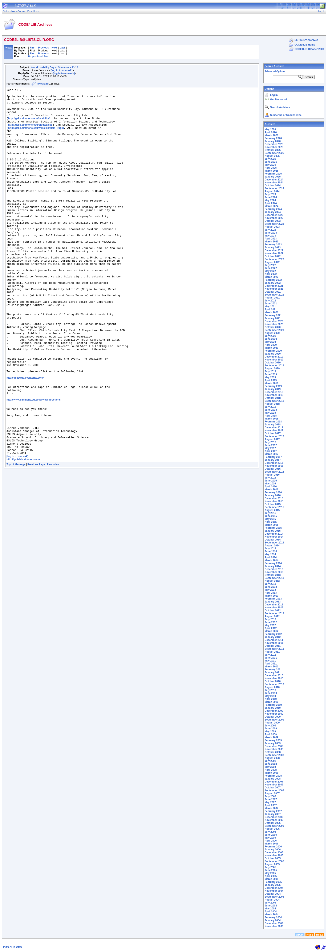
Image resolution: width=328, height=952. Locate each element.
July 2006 (270, 831)
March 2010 (271, 702)
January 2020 (273, 353)
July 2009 (270, 725)
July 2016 (270, 477)
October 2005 (273, 858)
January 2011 (273, 672)
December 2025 (274, 144)
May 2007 (270, 802)
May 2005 (270, 873)
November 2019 (274, 359)
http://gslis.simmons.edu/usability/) (29, 124)
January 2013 (273, 601)
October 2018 (273, 398)
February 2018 (273, 421)
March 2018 (271, 418)
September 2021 (274, 294)
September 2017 (274, 436)
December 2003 (274, 923)
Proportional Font (38, 56)
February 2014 (273, 563)
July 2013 (270, 583)
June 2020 (271, 339)
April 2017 (271, 451)
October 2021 (273, 291)
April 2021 (271, 309)
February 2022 (273, 279)
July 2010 (270, 690)
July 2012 (270, 619)
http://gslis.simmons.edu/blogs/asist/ (30, 132)
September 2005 (274, 861)
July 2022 (270, 265)
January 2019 (273, 389)
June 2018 (271, 409)
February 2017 (273, 457)
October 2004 (273, 893)
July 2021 (270, 300)
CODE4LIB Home (305, 44)
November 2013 (274, 572)
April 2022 (271, 274)
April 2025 (271, 167)
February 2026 (273, 138)
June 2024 (271, 197)
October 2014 (273, 539)
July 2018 (270, 406)
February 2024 (273, 209)
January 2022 (273, 282)
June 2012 (271, 622)
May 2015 (270, 519)
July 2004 (270, 902)
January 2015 (273, 530)
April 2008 (271, 769)
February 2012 (273, 634)
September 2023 (274, 223)
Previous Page (36, 536)
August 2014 (272, 545)
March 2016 (271, 489)
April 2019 (271, 380)
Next (54, 47)
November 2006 (274, 820)
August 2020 (272, 333)
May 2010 (270, 696)
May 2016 (270, 483)
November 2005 (274, 855)
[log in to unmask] (61, 70)
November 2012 (274, 607)
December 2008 (274, 746)
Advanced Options (275, 71)
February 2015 (273, 527)
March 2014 (271, 560)
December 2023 (274, 215)
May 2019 (270, 377)
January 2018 (273, 424)
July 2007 (270, 796)
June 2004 (271, 905)
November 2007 (274, 784)
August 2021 (272, 297)
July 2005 (270, 867)
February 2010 (273, 704)
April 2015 (271, 521)
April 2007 (271, 805)
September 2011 (274, 648)
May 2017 (270, 448)
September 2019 (274, 365)
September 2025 (274, 153)
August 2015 (272, 510)
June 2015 (271, 516)
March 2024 (271, 206)
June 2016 (271, 480)
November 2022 (274, 253)
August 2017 (272, 439)
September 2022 (274, 259)
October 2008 (273, 752)
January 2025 (273, 176)
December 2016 (274, 462)
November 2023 (274, 217)
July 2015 (270, 513)
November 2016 (274, 465)
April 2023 (271, 238)
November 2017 (274, 430)
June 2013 (271, 586)
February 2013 (273, 598)
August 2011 (272, 651)
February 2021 (273, 315)
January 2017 (273, 460)
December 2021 (274, 285)
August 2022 (272, 262)
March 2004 (271, 914)
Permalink (53, 536)
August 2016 (272, 474)
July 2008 (270, 761)
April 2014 (271, 557)
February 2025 (273, 173)
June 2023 (271, 232)
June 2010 (271, 693)
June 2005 (271, 870)
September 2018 (274, 400)
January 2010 (273, 707)
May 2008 (270, 766)
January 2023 (273, 247)
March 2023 (271, 241)
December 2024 (274, 179)
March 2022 (271, 277)
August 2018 (272, 403)
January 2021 (273, 318)
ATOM (299, 934)
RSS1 (310, 934)
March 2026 (271, 135)
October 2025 (273, 150)
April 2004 (271, 911)
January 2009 (273, 743)
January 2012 (273, 637)
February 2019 (273, 386)
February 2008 (273, 775)
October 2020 (273, 327)
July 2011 (270, 654)
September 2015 (274, 507)
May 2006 (270, 837)
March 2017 (271, 454)
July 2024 (270, 194)
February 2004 (273, 917)
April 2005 (271, 876)
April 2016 (271, 486)
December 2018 (274, 392)
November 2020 (274, 324)
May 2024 (270, 200)
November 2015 (274, 501)
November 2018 (274, 395)
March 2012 (271, 631)
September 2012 (274, 613)
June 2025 (271, 161)
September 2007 (274, 790)
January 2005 (273, 884)
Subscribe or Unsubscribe (285, 115)
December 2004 (274, 887)
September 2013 (274, 578)
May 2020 (270, 341)
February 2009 (273, 740)
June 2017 (271, 445)
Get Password (278, 99)
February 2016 (273, 492)
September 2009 (274, 719)
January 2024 (273, 212)
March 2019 (271, 383)
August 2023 (272, 226)
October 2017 (273, 433)
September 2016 (274, 471)
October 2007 (273, 787)
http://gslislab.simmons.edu (23, 531)
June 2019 (271, 374)
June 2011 (271, 657)
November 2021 (274, 288)
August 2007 (272, 793)
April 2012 (271, 628)
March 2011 (271, 666)
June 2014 (271, 551)
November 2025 (274, 147)
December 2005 (274, 852)
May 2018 (270, 412)
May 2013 (270, 589)
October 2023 (273, 220)
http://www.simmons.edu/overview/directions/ (34, 461)
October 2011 (273, 645)
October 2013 (273, 575)
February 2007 (273, 811)
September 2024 (274, 188)
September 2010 (274, 684)
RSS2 (319, 934)
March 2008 (271, 772)
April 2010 (271, 699)
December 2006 (274, 817)
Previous (43, 47)
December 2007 (274, 781)
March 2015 (271, 524)
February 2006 (273, 846)
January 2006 (273, 849)
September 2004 (274, 896)
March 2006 (271, 843)
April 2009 (271, 734)
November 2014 (274, 536)
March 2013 (271, 595)
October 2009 (273, 716)
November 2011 (274, 642)
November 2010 (274, 678)
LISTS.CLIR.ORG (12, 947)
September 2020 (274, 330)
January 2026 (273, 141)
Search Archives (274, 66)
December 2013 (274, 569)
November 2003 (274, 926)
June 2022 (271, 268)
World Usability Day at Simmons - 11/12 (54, 67)
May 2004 (270, 908)
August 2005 (272, 864)
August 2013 (272, 581)
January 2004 (273, 920)
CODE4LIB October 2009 (309, 49)
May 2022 (270, 271)
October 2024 (273, 185)
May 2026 (270, 129)
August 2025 (272, 156)
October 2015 (273, 504)
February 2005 (273, 882)
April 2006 (271, 840)
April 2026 (271, 132)
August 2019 (272, 368)
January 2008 (273, 778)
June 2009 (271, 728)
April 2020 (271, 344)
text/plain (42, 83)
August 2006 (272, 828)
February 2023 (273, 244)
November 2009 (274, 713)
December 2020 (274, 321)
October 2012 (273, 610)
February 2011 (273, 669)
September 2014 (274, 542)
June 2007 (271, 799)
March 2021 (271, 312)
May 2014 (270, 554)
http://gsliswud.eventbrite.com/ (25, 435)
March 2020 (271, 347)
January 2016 (273, 495)
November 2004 (274, 890)
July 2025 (270, 158)
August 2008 (272, 758)
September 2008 (274, 755)
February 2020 (273, 350)
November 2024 (274, 182)
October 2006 (273, 823)
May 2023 (270, 235)
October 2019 (273, 362)
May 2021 (270, 306)
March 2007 (271, 808)
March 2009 (271, 737)
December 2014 (274, 533)
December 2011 (274, 640)
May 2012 (270, 625)
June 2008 (271, 763)
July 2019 (270, 371)
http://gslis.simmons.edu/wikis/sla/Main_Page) (36, 136)
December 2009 (274, 710)
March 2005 (271, 879)
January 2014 (273, 566)
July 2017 (270, 442)
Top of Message (16, 536)
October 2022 (273, 256)
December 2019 (274, 356)
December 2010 (274, 675)
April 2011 (271, 663)
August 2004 (272, 899)
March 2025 (271, 170)
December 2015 (274, 498)
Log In (274, 95)
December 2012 (274, 604)
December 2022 (274, 250)
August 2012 (272, 616)
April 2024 (271, 203)
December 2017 (274, 427)
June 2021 (271, 303)
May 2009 (270, 731)
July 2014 (270, 548)
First (32, 47)
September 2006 (274, 825)
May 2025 (270, 164)
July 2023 (270, 229)
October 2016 (273, 468)
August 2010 (272, 687)
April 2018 (271, 415)
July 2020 (270, 336)
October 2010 (273, 681)
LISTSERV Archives (306, 40)
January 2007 (273, 814)
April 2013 (271, 592)
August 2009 (272, 722)
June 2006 (271, 834)
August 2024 (272, 191)
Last (62, 47)
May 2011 (270, 660)
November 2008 (274, 749)
